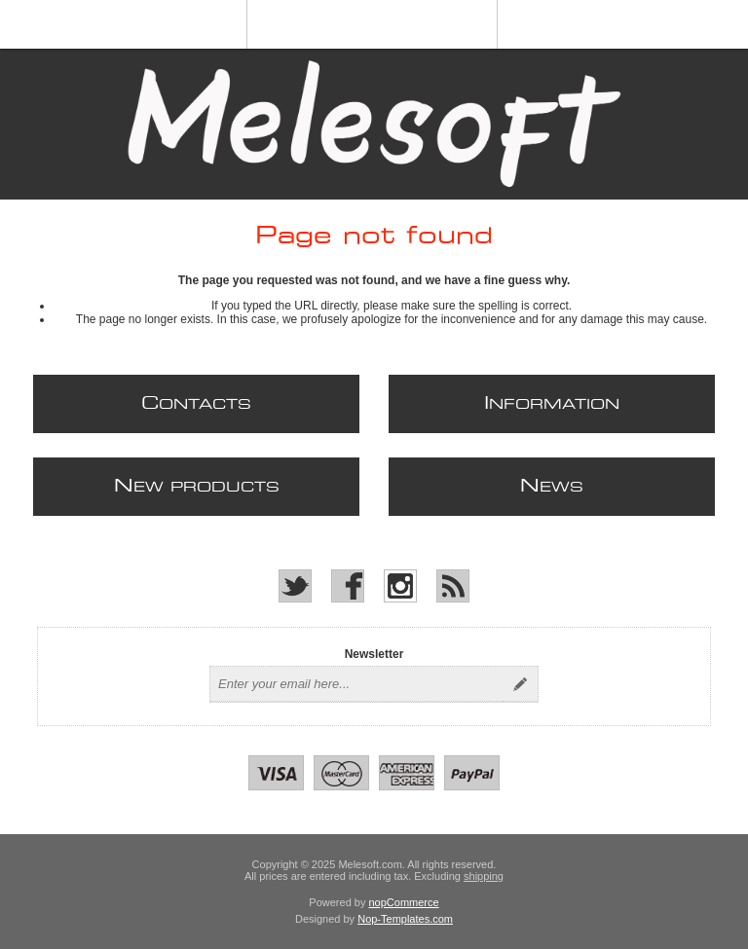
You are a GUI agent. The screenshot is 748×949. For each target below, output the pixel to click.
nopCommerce (404, 902)
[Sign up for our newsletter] (356, 684)
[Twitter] (295, 586)
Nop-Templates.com (405, 919)
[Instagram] (400, 586)
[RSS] (452, 586)
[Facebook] (347, 586)
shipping (484, 876)
